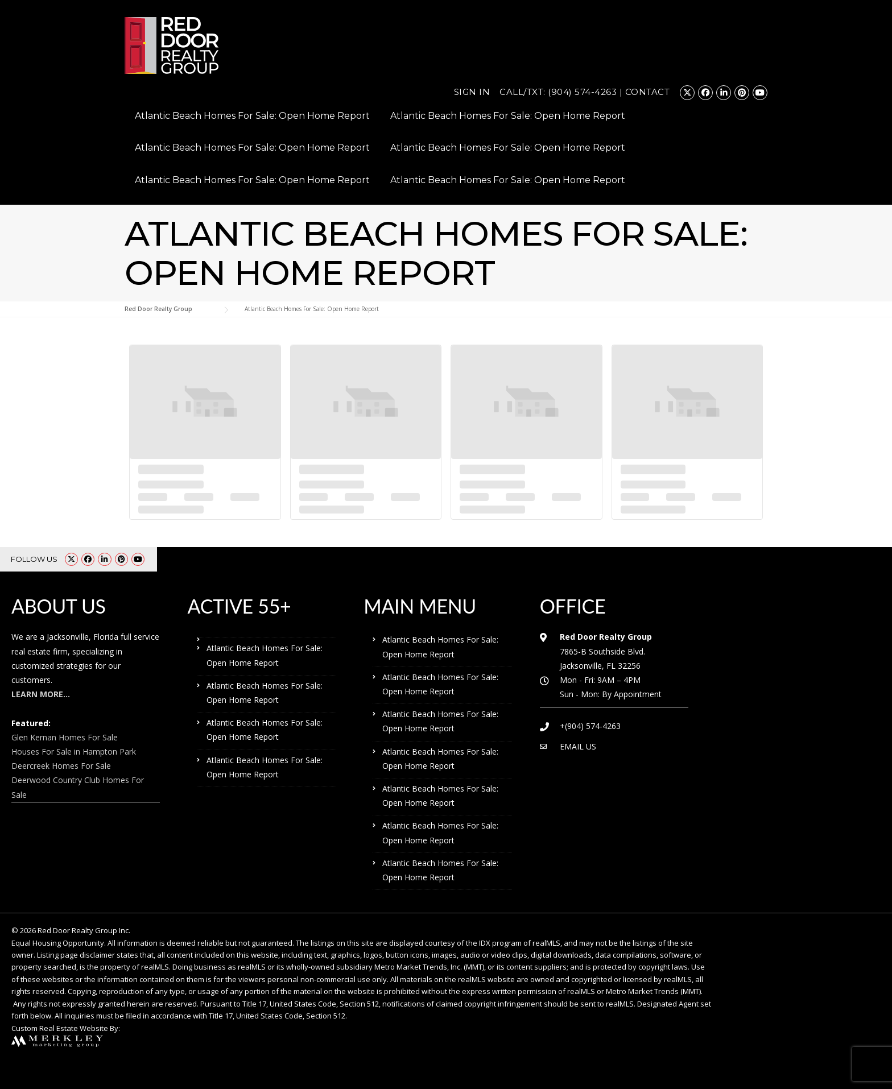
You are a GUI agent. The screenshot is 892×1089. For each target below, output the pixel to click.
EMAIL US (578, 746)
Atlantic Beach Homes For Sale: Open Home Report (252, 115)
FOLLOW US (34, 559)
